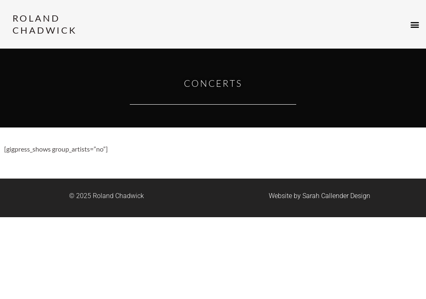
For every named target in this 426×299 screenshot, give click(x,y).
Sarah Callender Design (336, 196)
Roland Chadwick (44, 24)
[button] (415, 24)
